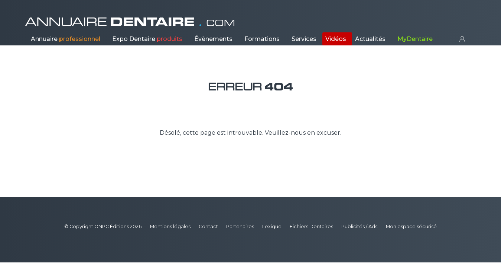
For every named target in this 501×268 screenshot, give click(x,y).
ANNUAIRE (130, 22)
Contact (208, 226)
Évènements (213, 38)
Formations (262, 38)
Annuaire (65, 38)
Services (304, 38)
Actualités (370, 38)
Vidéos (335, 38)
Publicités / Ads (359, 226)
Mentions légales (170, 226)
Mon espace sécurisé (411, 226)
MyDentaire (415, 38)
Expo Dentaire (147, 38)
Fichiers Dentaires (311, 226)
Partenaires (240, 226)
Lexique (272, 226)
